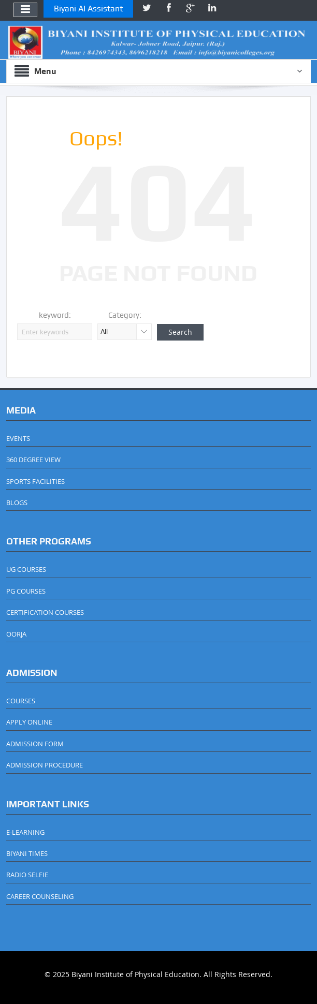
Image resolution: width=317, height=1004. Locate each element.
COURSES (20, 700)
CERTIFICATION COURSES (45, 612)
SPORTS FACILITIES (35, 481)
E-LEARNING (25, 832)
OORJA (16, 634)
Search (180, 332)
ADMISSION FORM (35, 743)
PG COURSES (26, 591)
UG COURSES (26, 569)
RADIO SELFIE (27, 874)
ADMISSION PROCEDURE (44, 765)
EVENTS (18, 438)
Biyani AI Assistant (88, 8)
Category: (124, 315)
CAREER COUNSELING (40, 896)
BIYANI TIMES (27, 853)
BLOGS (16, 502)
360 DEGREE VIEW (33, 459)
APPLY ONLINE (29, 722)
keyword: (55, 315)
